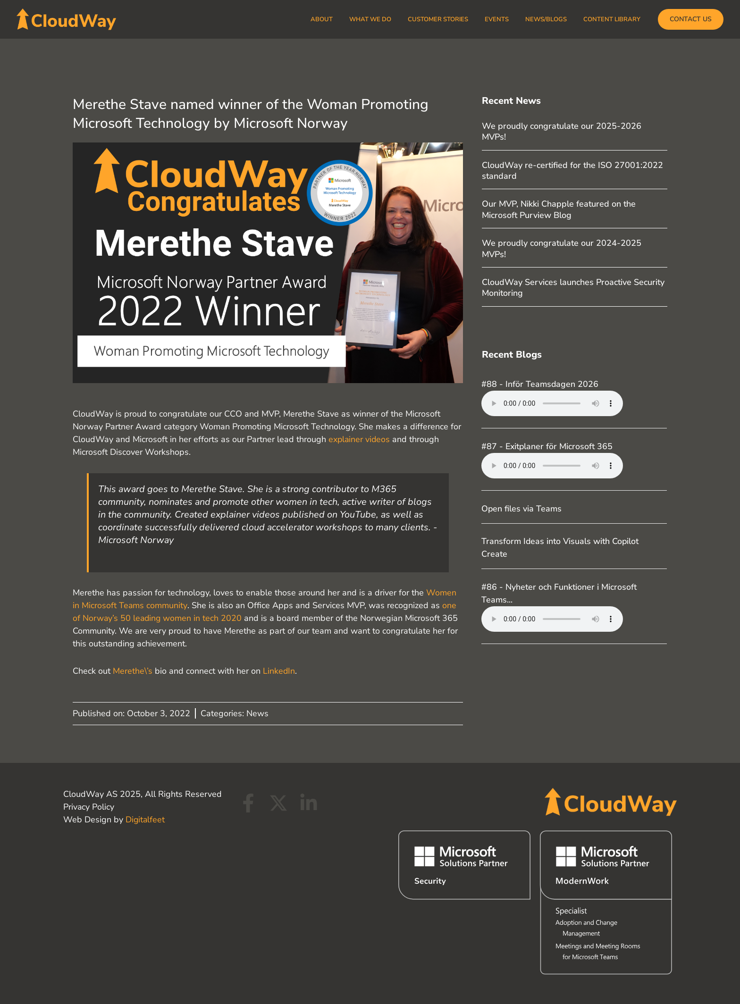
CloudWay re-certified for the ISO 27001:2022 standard (572, 170)
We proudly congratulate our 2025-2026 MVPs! (561, 131)
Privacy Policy (89, 806)
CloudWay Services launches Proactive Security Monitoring (573, 287)
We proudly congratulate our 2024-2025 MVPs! (561, 248)
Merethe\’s (132, 671)
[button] (690, 19)
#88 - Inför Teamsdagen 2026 (540, 384)
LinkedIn (279, 671)
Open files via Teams (522, 508)
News (257, 713)
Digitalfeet (146, 819)
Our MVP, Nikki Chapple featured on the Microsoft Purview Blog (559, 209)
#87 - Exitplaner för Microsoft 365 (547, 446)
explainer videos (359, 439)
